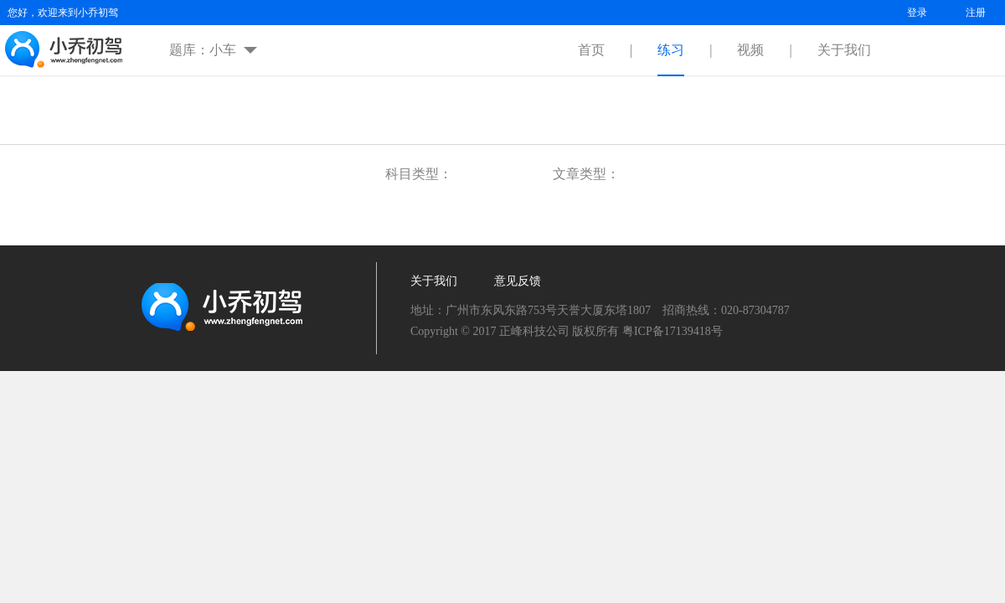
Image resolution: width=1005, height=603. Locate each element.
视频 (750, 50)
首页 (591, 50)
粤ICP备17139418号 (672, 331)
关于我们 (844, 50)
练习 (670, 50)
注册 (976, 12)
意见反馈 (517, 281)
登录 (917, 12)
